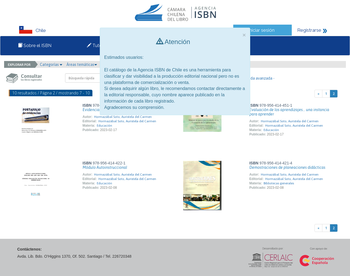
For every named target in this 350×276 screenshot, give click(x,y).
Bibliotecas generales (279, 183)
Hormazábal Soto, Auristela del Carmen (123, 117)
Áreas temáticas (81, 64)
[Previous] (318, 94)
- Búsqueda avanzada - (255, 78)
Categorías (51, 64)
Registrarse (309, 30)
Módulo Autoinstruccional (105, 167)
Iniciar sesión (261, 30)
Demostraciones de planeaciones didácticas (287, 167)
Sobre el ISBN (34, 45)
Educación (104, 125)
